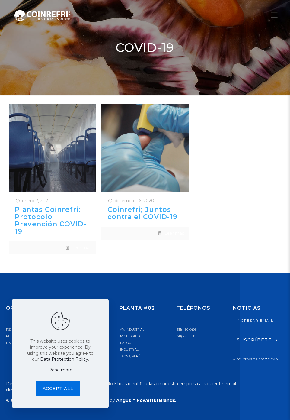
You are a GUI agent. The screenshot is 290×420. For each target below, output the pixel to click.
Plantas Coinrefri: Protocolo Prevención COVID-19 (50, 220)
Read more (60, 370)
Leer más (81, 247)
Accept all (58, 388)
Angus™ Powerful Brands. (146, 400)
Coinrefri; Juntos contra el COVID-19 (142, 213)
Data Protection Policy (64, 359)
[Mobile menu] (274, 15)
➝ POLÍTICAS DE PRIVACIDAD (255, 359)
